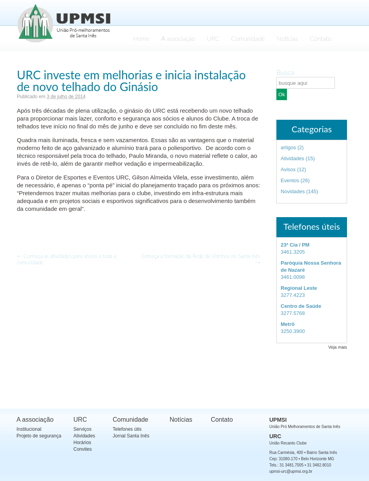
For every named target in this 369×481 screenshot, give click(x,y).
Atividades (292, 158)
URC (213, 38)
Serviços (82, 429)
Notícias (287, 38)
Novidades (293, 191)
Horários (82, 442)
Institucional (28, 429)
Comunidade (248, 38)
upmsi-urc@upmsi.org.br (290, 471)
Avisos (288, 169)
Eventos (290, 180)
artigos (288, 147)
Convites (82, 449)
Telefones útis (127, 429)
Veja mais (337, 347)
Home (141, 38)
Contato (320, 38)
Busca (285, 72)
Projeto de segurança (38, 436)
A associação (178, 38)
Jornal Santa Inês (131, 436)
